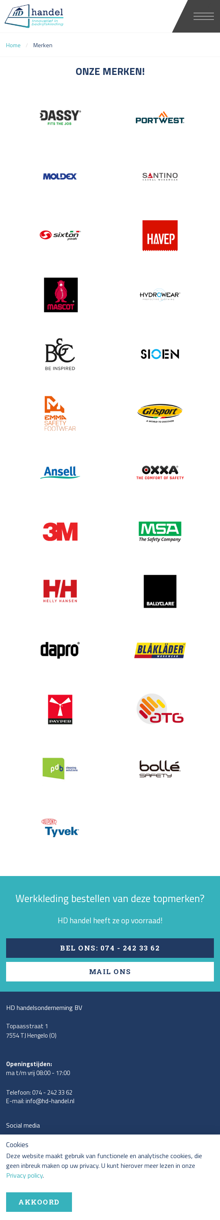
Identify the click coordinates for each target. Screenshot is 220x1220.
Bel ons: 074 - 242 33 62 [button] (110, 948)
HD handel (50, 16)
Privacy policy (24, 1175)
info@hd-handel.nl (50, 1101)
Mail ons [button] (110, 971)
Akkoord (39, 1202)
